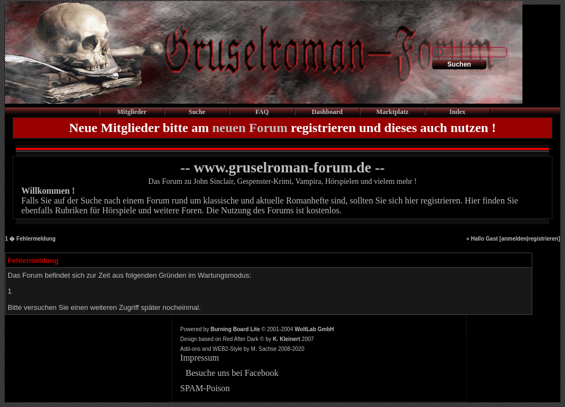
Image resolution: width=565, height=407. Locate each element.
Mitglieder (132, 112)
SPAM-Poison (205, 388)
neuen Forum (250, 128)
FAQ (262, 112)
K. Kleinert (286, 339)
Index (457, 112)
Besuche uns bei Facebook (232, 373)
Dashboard (327, 112)
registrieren (543, 239)
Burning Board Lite (235, 329)
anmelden (514, 239)
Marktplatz (392, 112)
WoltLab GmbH (314, 329)
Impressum (199, 357)
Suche (196, 112)
